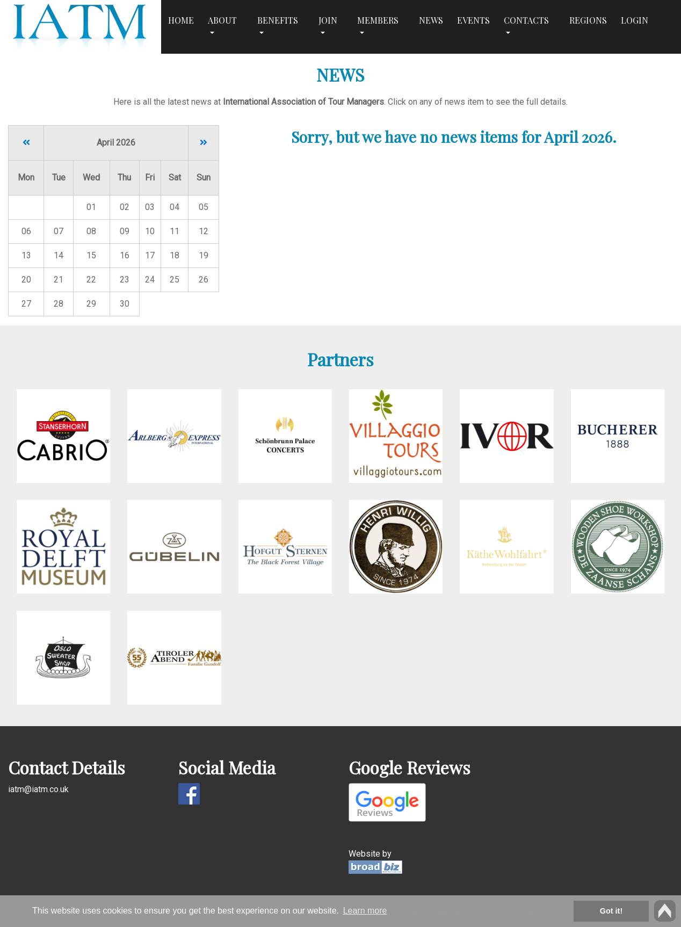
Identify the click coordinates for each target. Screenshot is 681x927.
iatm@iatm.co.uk (38, 789)
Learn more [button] (365, 910)
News (431, 20)
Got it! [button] (611, 911)
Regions (588, 20)
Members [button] (378, 20)
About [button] (222, 20)
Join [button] (327, 20)
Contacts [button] (526, 20)
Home (181, 20)
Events (473, 20)
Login (634, 20)
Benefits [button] (277, 20)
